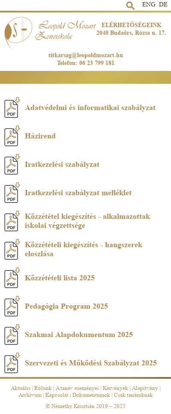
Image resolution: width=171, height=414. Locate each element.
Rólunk (43, 388)
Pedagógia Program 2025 (56, 306)
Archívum (30, 395)
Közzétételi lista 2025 (49, 277)
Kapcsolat (57, 395)
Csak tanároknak (133, 395)
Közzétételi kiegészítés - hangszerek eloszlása (73, 249)
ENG (149, 4)
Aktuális (20, 388)
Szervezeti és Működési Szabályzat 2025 (80, 363)
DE (163, 4)
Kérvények (115, 388)
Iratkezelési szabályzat (51, 164)
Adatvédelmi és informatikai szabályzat (80, 107)
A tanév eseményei (77, 388)
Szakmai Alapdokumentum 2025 (68, 334)
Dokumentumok (91, 395)
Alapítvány (145, 388)
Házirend (30, 136)
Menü (164, 74)
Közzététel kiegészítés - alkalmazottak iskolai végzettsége (77, 221)
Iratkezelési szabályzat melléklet (68, 192)
